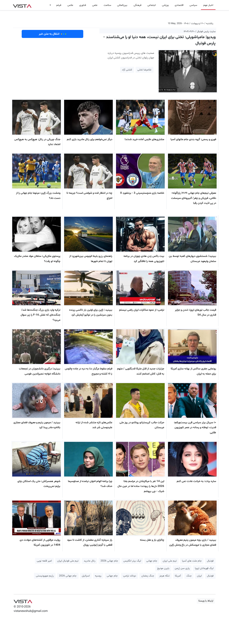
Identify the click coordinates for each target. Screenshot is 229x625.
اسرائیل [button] (86, 576)
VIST (22, 5)
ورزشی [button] (165, 5)
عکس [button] (70, 5)
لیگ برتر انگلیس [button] (132, 561)
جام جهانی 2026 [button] (109, 561)
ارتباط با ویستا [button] (205, 601)
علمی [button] (94, 5)
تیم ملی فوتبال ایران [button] (68, 561)
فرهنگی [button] (137, 5)
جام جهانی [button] (151, 561)
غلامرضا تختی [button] (144, 70)
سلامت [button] (107, 5)
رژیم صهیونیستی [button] (45, 576)
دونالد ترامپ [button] (129, 576)
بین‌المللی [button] (122, 5)
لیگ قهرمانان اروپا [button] (204, 568)
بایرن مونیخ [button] (163, 568)
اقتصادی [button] (179, 5)
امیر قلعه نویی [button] (44, 561)
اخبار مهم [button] (208, 5)
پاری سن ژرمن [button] (182, 568)
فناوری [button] (82, 5)
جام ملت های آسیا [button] (192, 561)
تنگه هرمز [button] (164, 576)
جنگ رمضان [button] (147, 576)
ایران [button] (199, 576)
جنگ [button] (189, 576)
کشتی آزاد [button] (127, 70)
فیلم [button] (58, 5)
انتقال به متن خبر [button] (52, 34)
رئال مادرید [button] (89, 561)
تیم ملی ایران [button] (170, 561)
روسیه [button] (98, 576)
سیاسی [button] (193, 5)
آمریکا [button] (178, 576)
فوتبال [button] (210, 561)
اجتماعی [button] (151, 5)
